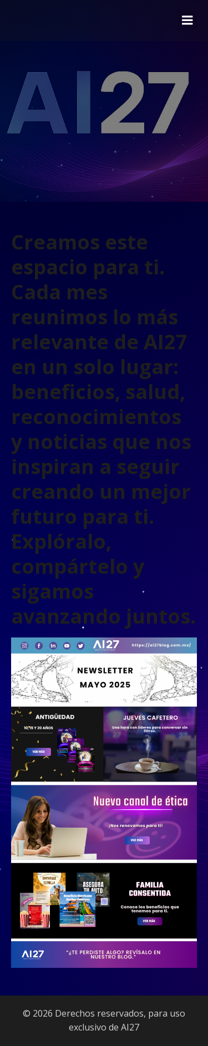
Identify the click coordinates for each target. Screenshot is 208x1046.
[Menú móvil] (187, 20)
